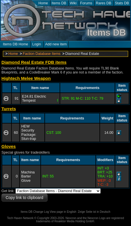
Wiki (73, 3)
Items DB (59, 3)
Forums (86, 3)
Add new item (56, 44)
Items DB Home (15, 44)
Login (36, 44)
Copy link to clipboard (24, 198)
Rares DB (103, 3)
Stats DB (122, 3)
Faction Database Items (41, 54)
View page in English (63, 211)
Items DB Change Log (35, 211)
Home (43, 3)
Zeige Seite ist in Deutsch (94, 211)
